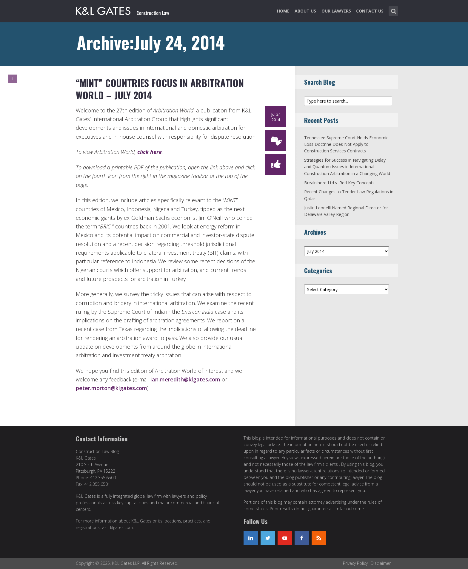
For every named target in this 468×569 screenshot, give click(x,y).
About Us (305, 11)
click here (149, 151)
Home (283, 11)
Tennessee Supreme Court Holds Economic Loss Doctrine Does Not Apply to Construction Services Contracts (346, 144)
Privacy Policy (355, 563)
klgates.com (121, 527)
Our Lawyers (336, 11)
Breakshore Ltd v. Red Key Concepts (339, 182)
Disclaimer (381, 563)
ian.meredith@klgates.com (185, 379)
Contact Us (370, 11)
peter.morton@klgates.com (111, 388)
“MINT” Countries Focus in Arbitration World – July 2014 (160, 89)
